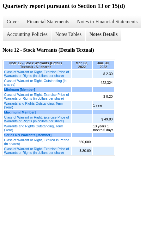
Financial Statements (48, 21)
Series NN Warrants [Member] (28, 135)
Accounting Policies (27, 34)
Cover (13, 21)
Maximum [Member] (20, 112)
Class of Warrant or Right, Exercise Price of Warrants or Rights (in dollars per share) (36, 74)
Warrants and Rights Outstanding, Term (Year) (33, 105)
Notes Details (103, 34)
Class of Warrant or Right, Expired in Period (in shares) (36, 142)
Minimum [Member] (19, 89)
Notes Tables (68, 34)
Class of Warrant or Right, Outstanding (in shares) (35, 82)
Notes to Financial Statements (107, 21)
